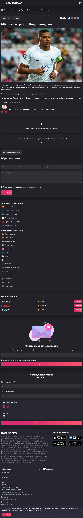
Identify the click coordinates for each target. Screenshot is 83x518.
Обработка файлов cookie (9, 487)
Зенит (5, 271)
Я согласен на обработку (22, 187)
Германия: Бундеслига (10, 222)
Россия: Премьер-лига (10, 210)
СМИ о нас (4, 502)
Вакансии (4, 477)
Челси (5, 256)
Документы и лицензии (9, 500)
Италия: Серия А (8, 214)
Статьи (3, 480)
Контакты (4, 475)
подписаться (41, 364)
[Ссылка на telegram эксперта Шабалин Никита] (2, 112)
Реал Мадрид (8, 234)
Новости (6, 18)
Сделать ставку (41, 423)
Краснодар (7, 286)
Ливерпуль (7, 245)
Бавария (6, 249)
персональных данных (32, 187)
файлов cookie (38, 510)
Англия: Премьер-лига (10, 218)
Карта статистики (7, 504)
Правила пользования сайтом (11, 490)
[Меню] (2, 3)
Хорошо (6, 514)
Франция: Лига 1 (8, 225)
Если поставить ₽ (8, 382)
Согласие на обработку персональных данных (17, 495)
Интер (6, 260)
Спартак (6, 275)
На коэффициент (7, 391)
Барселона (7, 238)
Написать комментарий (11, 152)
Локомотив (7, 279)
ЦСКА (5, 282)
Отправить (7, 192)
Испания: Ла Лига (10, 207)
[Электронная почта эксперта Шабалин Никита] (6, 112)
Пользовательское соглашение (12, 492)
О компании (5, 472)
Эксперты (4, 497)
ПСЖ (5, 253)
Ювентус (6, 264)
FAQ (2, 482)
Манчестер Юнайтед (11, 267)
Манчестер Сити (9, 241)
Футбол (16, 18)
